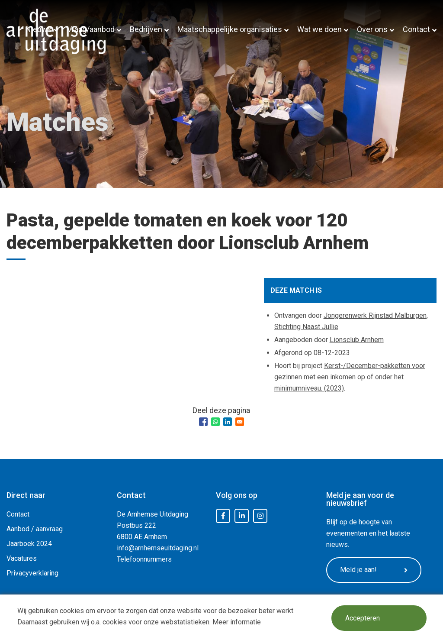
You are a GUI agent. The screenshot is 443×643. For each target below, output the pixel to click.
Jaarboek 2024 (29, 544)
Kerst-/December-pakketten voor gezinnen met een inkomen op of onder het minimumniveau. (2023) (349, 377)
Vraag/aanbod (91, 29)
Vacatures (21, 558)
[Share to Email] (239, 421)
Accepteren (362, 618)
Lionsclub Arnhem (357, 340)
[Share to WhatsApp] (215, 421)
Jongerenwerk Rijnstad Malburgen (375, 315)
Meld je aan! (374, 569)
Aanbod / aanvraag (34, 529)
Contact (416, 29)
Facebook (223, 516)
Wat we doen (319, 29)
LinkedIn (242, 516)
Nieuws (39, 29)
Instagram (260, 516)
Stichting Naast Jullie (306, 327)
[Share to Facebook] (203, 421)
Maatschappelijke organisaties (229, 29)
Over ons (372, 29)
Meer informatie (236, 622)
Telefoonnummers (144, 559)
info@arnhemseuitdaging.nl (158, 548)
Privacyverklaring (32, 573)
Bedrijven (146, 29)
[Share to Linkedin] (227, 421)
